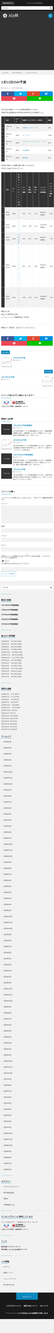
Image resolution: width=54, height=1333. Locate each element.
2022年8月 (7, 1013)
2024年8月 (7, 868)
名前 (3, 526)
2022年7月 (7, 1019)
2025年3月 (7, 826)
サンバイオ (26, 135)
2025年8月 (7, 796)
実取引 (6, 1199)
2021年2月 (7, 1121)
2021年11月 (8, 1067)
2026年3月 (7, 754)
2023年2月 (7, 977)
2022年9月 (7, 1007)
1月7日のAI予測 (19, 358)
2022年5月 (7, 1031)
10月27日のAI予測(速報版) (23, 455)
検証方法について (30, 1306)
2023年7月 (7, 946)
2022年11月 (8, 995)
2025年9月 (7, 790)
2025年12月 (8, 772)
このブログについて (13, 1306)
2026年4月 (7, 748)
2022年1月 (7, 1055)
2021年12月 (8, 1061)
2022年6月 (7, 1025)
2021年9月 (7, 1079)
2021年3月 (7, 1115)
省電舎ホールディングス (30, 128)
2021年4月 (7, 1109)
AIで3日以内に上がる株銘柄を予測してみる (33, 1313)
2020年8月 (7, 1157)
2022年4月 (7, 1037)
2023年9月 (7, 934)
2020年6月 (7, 1169)
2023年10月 (8, 928)
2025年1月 (7, 838)
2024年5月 (7, 886)
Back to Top (27, 1297)
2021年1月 (7, 1127)
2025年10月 (8, 784)
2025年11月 (8, 778)
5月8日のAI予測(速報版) (9, 610)
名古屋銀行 (26, 150)
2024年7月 (7, 874)
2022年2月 (7, 1049)
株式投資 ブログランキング (10, 1247)
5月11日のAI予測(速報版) (10, 605)
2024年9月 (7, 862)
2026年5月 (7, 742)
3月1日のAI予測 (19, 469)
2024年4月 (7, 892)
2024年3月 (7, 898)
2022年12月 (8, 989)
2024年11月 (8, 850)
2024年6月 (7, 880)
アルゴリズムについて (11, 1186)
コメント (4, 503)
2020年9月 (7, 1151)
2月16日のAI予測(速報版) (22, 425)
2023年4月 (7, 965)
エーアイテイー (19, 297)
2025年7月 (7, 802)
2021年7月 (7, 1091)
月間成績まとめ (9, 1205)
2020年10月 (8, 1145)
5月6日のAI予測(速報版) (9, 619)
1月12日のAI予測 (7, 377)
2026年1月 (7, 766)
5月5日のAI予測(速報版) (9, 624)
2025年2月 (7, 832)
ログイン (7, 1267)
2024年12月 (8, 844)
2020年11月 (8, 1139)
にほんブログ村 (6, 406)
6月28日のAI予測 (19, 440)
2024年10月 (8, 856)
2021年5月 (7, 1103)
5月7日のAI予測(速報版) (9, 615)
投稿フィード (8, 1273)
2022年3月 (7, 1043)
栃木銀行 (25, 158)
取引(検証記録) (18, 88)
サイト (3, 545)
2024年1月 (7, 910)
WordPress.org (9, 1285)
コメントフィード (10, 1279)
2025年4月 (7, 820)
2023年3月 (7, 971)
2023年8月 (7, 941)
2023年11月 (8, 922)
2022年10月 (8, 1001)
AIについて (44, 1306)
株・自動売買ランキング (20, 406)
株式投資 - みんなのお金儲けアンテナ (14, 1249)
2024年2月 (7, 904)
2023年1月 (7, 983)
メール (4, 536)
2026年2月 (7, 760)
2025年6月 (7, 808)
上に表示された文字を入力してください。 (16, 563)
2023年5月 (7, 959)
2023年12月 (8, 916)
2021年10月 (8, 1073)
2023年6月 (7, 953)
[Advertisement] (22, 44)
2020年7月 (7, 1163)
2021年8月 (7, 1085)
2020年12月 (8, 1133)
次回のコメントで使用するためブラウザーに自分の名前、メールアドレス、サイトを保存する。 (26, 556)
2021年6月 (7, 1097)
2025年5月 (7, 814)
